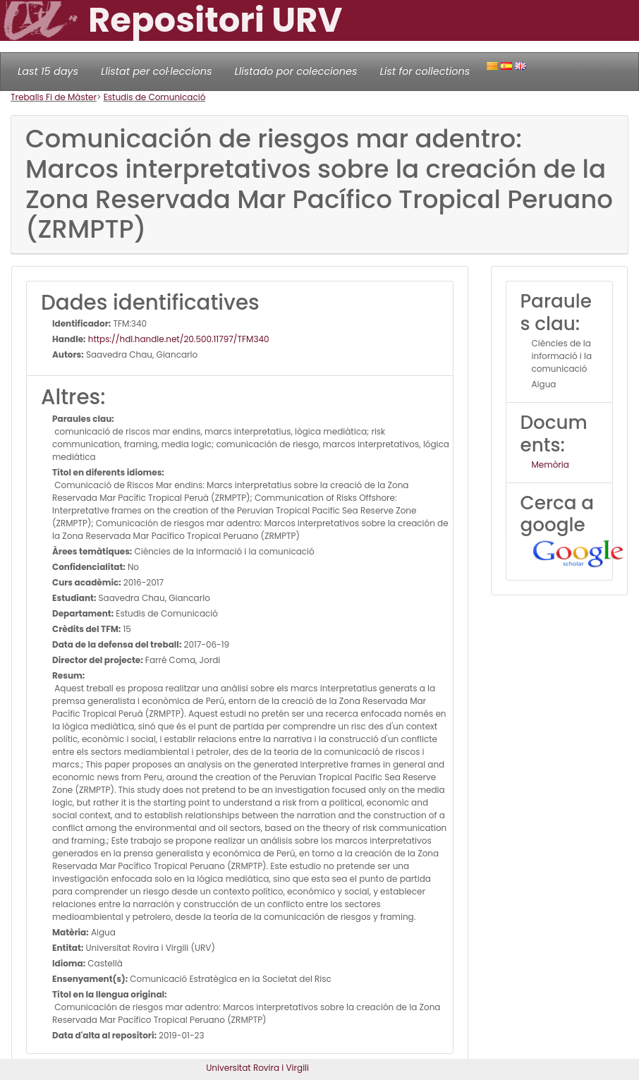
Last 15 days (48, 71)
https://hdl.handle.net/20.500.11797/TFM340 (177, 339)
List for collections (424, 71)
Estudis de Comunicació (155, 97)
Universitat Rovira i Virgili (257, 1068)
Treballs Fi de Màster (54, 97)
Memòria (550, 465)
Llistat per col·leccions (156, 71)
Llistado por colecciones (296, 71)
